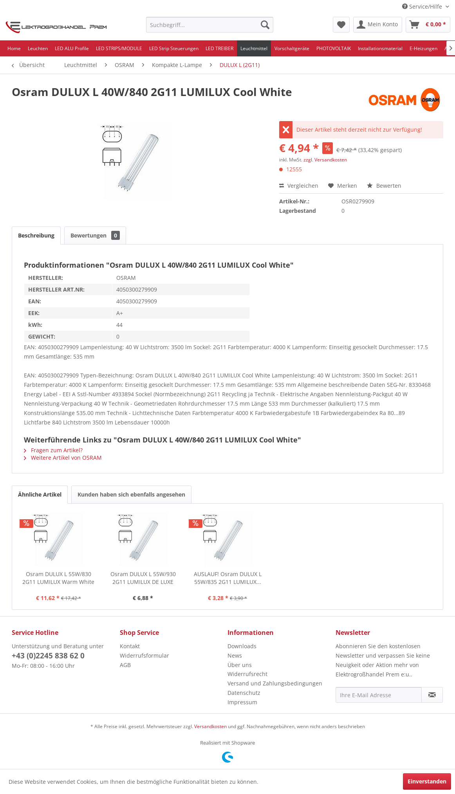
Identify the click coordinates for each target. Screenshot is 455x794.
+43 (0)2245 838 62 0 (48, 656)
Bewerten (384, 185)
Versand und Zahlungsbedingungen (275, 683)
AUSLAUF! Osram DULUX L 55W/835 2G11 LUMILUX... (228, 578)
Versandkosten (210, 726)
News (235, 655)
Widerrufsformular (144, 655)
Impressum (242, 702)
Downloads (242, 646)
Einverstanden (427, 781)
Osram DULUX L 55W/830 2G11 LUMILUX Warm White (58, 578)
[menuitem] (209, 25)
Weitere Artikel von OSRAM (63, 457)
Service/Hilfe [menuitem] (423, 6)
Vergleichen (298, 185)
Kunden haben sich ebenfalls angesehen (131, 494)
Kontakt (130, 646)
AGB (125, 665)
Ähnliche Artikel (39, 494)
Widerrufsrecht (247, 674)
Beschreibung (36, 235)
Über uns (240, 665)
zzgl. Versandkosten (325, 159)
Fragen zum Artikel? (53, 450)
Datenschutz (244, 692)
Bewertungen (95, 235)
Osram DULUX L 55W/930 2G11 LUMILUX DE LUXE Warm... (143, 578)
